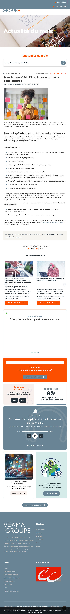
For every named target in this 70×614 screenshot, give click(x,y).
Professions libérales (11, 574)
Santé (6, 568)
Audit (38, 546)
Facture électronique (60, 6)
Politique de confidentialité (39, 606)
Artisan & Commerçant (12, 578)
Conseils (39, 533)
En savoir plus (38, 612)
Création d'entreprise (11, 591)
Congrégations (9, 581)
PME (5, 588)
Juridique (39, 539)
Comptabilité (40, 530)
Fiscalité (39, 536)
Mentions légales (23, 606)
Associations (8, 584)
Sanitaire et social (10, 571)
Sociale (38, 543)
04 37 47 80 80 (60, 2)
